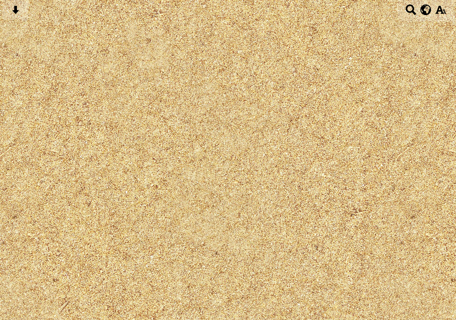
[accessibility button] (440, 12)
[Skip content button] (15, 12)
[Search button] (410, 12)
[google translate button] (425, 9)
